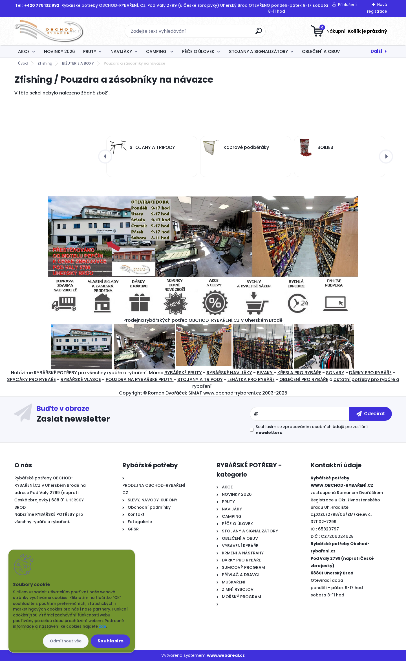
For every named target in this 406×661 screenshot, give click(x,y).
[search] (258, 33)
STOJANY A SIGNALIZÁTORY (258, 51)
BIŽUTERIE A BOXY (78, 63)
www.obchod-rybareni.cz (232, 393)
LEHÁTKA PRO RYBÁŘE (251, 379)
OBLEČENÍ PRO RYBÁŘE (303, 379)
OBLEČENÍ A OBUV (321, 51)
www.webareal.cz (226, 655)
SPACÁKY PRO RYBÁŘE (31, 379)
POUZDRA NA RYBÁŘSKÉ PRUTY (140, 379)
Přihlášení (347, 4)
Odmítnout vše (65, 641)
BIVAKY (265, 372)
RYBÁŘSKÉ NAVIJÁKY (229, 372)
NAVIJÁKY (121, 51)
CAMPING (157, 51)
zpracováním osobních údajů (313, 426)
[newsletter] (370, 413)
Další (376, 51)
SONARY (335, 372)
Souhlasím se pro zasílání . (312, 429)
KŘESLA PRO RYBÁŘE (299, 372)
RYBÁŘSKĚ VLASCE (81, 379)
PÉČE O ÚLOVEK (198, 51)
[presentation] (105, 156)
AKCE (24, 51)
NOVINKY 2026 (59, 51)
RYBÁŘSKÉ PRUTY (183, 372)
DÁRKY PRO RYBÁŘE (370, 372)
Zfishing (44, 63)
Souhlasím (110, 641)
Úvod (23, 63)
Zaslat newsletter (73, 418)
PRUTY (89, 51)
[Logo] (48, 31)
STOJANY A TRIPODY (200, 379)
